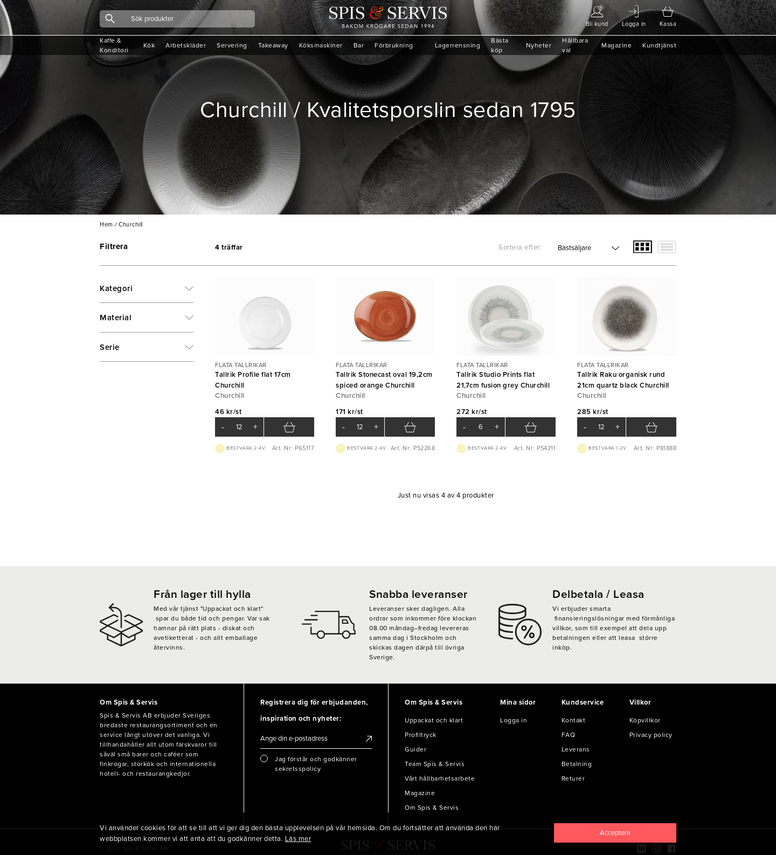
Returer (573, 778)
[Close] (615, 833)
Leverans (576, 749)
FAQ (569, 735)
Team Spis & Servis (435, 764)
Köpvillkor (645, 720)
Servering (232, 45)
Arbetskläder (185, 45)
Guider (415, 749)
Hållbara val (575, 45)
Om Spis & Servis (432, 807)
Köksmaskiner (321, 45)
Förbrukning (394, 45)
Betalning (577, 764)
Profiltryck (420, 735)
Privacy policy (651, 735)
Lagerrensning (458, 45)
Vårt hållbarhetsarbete (440, 778)
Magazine (616, 45)
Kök (149, 45)
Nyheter (539, 45)
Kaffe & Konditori (114, 45)
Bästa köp (500, 45)
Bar (359, 45)
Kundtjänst (659, 45)
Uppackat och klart (434, 720)
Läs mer (298, 839)
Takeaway (273, 45)
